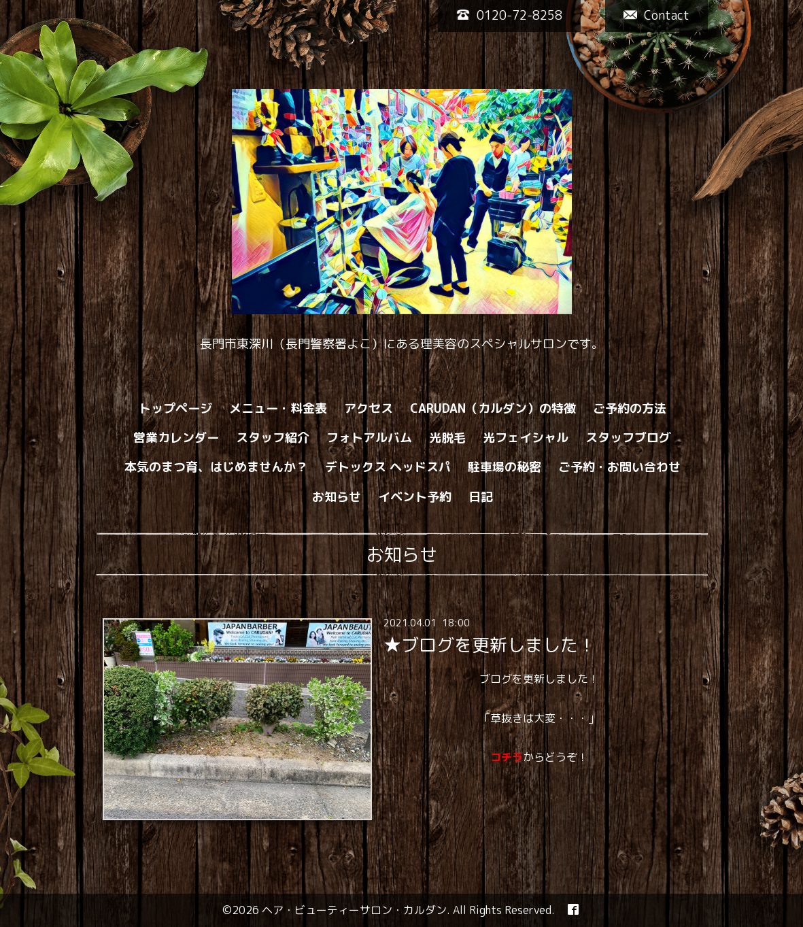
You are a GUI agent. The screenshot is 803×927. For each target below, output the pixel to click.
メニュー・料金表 (278, 408)
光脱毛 (447, 437)
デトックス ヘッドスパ (388, 466)
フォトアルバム (369, 437)
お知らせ (336, 496)
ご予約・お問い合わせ (619, 466)
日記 (480, 496)
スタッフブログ (628, 437)
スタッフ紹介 (272, 437)
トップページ (175, 408)
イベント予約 (414, 496)
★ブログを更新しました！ (489, 645)
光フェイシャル (525, 437)
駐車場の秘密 (504, 466)
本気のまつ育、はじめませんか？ (216, 466)
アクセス (368, 408)
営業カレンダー (176, 437)
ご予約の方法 (629, 408)
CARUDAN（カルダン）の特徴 (493, 408)
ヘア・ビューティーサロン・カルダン (354, 910)
